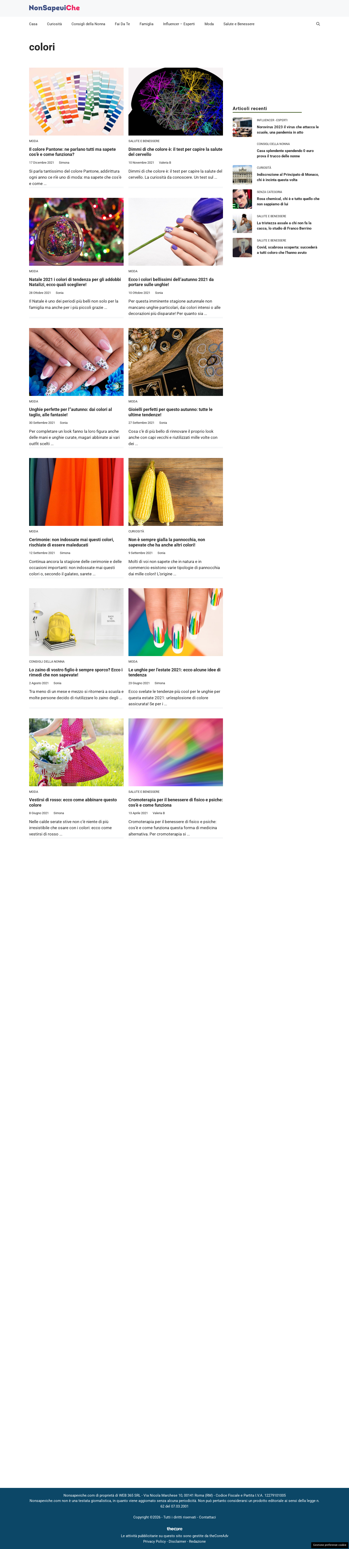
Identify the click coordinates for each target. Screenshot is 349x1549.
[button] (318, 24)
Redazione (197, 1541)
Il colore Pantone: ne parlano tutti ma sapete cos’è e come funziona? (72, 152)
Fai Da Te (122, 24)
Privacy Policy (154, 1541)
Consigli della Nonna (88, 24)
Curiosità (54, 24)
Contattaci (207, 1517)
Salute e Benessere (238, 24)
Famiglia (146, 24)
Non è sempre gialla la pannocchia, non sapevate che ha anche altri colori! (166, 542)
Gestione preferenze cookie (329, 1545)
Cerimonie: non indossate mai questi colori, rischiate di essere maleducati (71, 542)
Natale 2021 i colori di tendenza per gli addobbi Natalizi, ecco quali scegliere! (75, 282)
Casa (33, 24)
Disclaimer (177, 1541)
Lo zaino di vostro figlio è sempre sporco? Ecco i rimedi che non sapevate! (76, 672)
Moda (209, 24)
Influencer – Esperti (179, 24)
